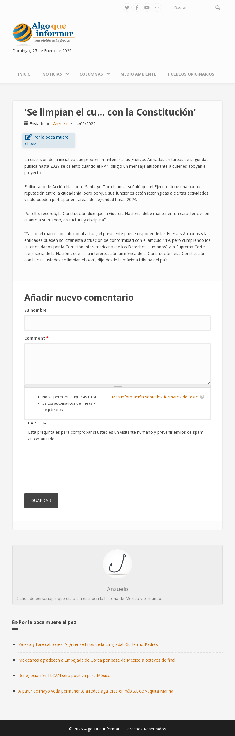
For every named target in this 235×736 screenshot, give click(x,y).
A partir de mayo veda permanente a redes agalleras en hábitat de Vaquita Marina (95, 691)
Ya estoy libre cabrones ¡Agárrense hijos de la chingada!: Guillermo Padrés (88, 644)
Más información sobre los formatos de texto (155, 397)
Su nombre (35, 310)
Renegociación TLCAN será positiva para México (64, 675)
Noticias (52, 74)
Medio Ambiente (138, 74)
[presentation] (52, 463)
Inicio (24, 74)
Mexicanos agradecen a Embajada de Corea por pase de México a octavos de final (96, 660)
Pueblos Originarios (191, 74)
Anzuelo (60, 123)
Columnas (91, 74)
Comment (36, 338)
